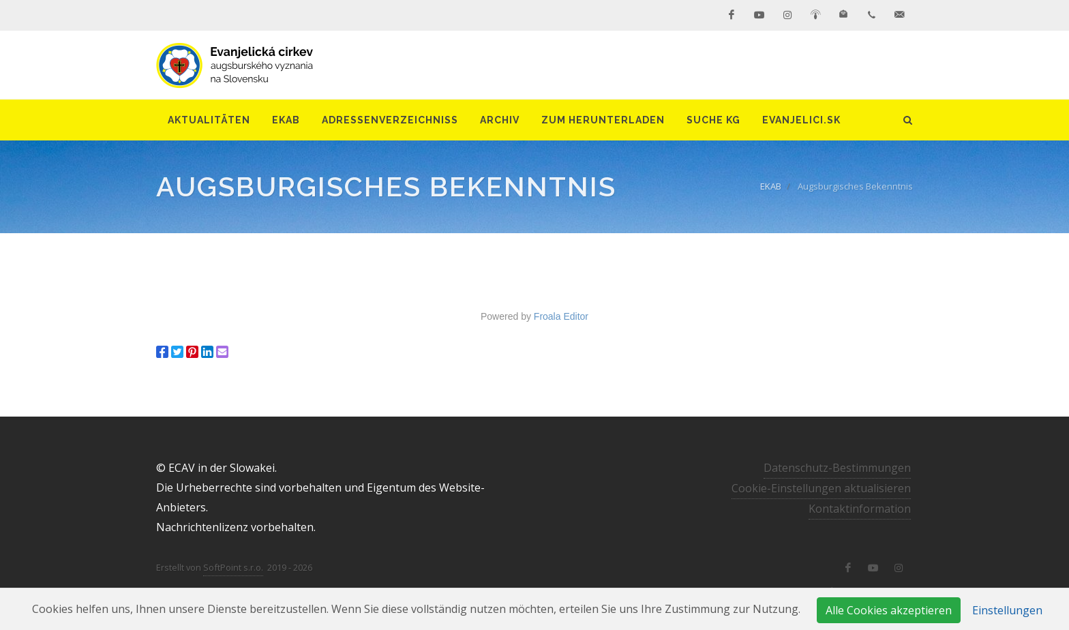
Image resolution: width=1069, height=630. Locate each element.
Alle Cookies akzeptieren (889, 610)
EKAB (770, 186)
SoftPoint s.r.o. (233, 567)
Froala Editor (561, 316)
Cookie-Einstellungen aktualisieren (821, 488)
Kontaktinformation (860, 508)
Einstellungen (1007, 610)
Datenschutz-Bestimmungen (837, 467)
